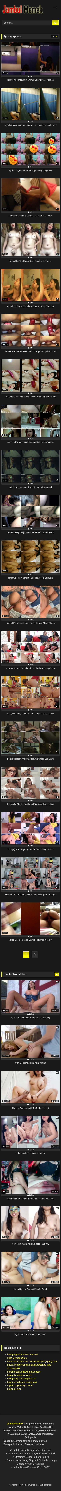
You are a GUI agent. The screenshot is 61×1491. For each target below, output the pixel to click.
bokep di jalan (14, 1389)
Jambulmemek (15, 1423)
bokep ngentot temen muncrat (22, 1354)
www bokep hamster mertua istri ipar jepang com (32, 1361)
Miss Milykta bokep (17, 1358)
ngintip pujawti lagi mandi (20, 1385)
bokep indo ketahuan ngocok (22, 1382)
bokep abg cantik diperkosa (21, 1378)
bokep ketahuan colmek (19, 1375)
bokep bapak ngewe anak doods (23, 1372)
